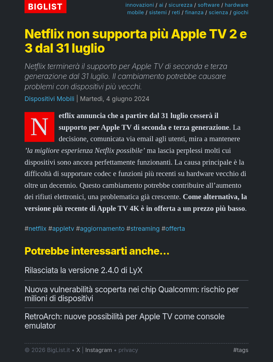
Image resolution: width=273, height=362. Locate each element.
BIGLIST (45, 6)
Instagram (98, 349)
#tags (240, 349)
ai (161, 5)
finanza (194, 12)
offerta (175, 228)
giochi (240, 12)
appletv (63, 228)
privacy (128, 349)
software (209, 5)
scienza (218, 12)
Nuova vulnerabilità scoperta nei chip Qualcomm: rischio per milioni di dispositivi (132, 293)
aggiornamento (102, 228)
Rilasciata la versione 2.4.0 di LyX (84, 270)
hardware (236, 5)
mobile (135, 12)
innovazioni (139, 5)
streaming (145, 228)
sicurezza (180, 5)
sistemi (158, 12)
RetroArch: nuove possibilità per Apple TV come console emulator (125, 321)
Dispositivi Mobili (49, 98)
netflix (37, 228)
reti (176, 12)
